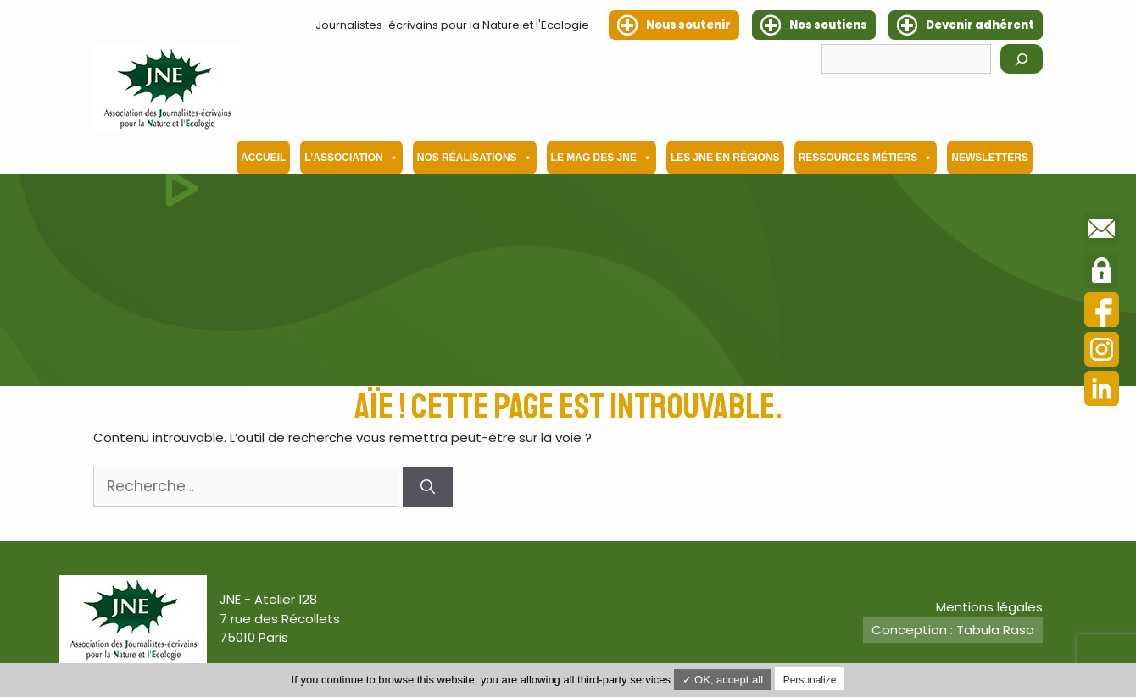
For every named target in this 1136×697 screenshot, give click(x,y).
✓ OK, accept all (723, 679)
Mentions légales (989, 607)
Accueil (263, 157)
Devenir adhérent (980, 25)
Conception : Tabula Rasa (952, 630)
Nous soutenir (688, 25)
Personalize (810, 680)
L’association (351, 157)
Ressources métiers (866, 157)
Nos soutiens (828, 25)
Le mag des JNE (601, 157)
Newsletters (989, 157)
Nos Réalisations (474, 157)
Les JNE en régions (725, 157)
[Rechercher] (1021, 59)
